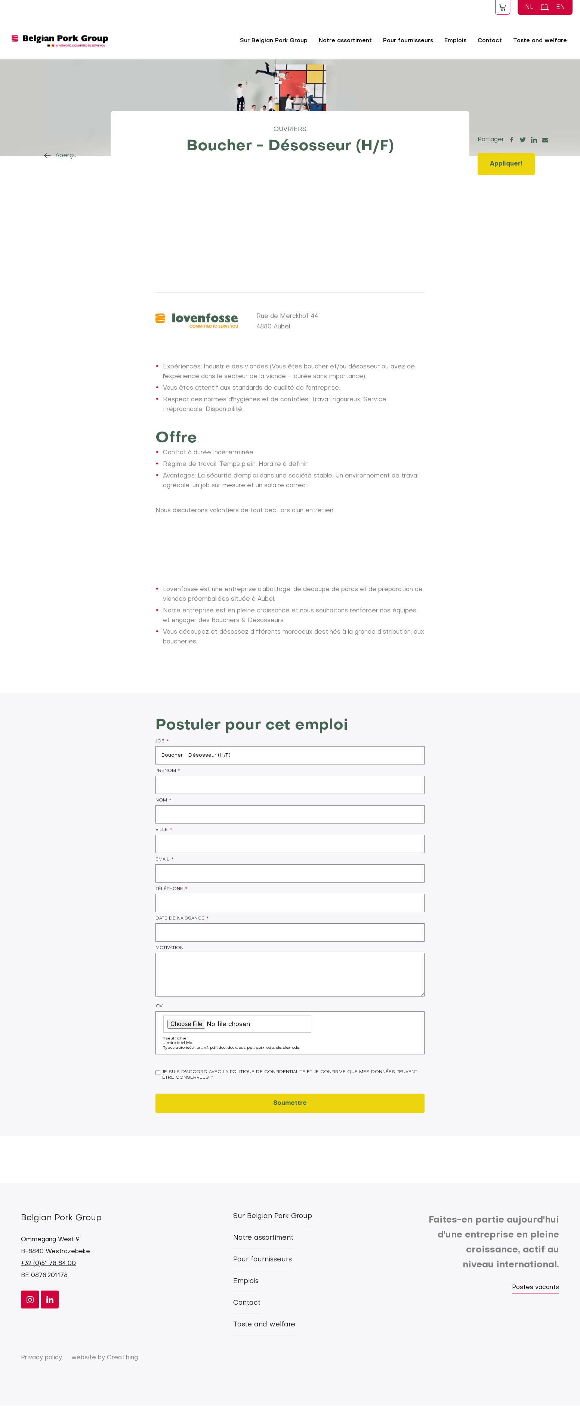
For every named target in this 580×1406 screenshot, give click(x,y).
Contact (490, 40)
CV (159, 1006)
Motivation (169, 948)
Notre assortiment (345, 40)
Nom (161, 800)
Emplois (455, 40)
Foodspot (503, 7)
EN (560, 7)
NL (529, 7)
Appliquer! (506, 164)
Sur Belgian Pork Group (274, 40)
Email (162, 859)
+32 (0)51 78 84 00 (48, 1264)
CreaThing (122, 1358)
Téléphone (169, 889)
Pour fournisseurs (408, 40)
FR (545, 7)
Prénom (165, 771)
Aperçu (66, 156)
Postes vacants (535, 1288)
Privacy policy (41, 1358)
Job (159, 741)
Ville (161, 830)
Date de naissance (179, 918)
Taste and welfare (540, 40)
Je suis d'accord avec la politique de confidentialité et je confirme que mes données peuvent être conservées (289, 1075)
